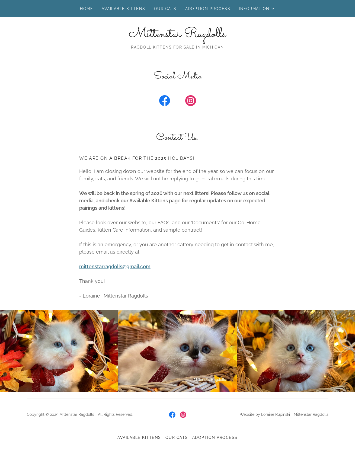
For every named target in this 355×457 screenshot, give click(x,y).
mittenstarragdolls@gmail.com (115, 266)
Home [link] (86, 9)
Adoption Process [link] (208, 9)
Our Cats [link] (165, 9)
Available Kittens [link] (123, 9)
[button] (257, 8)
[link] (177, 35)
